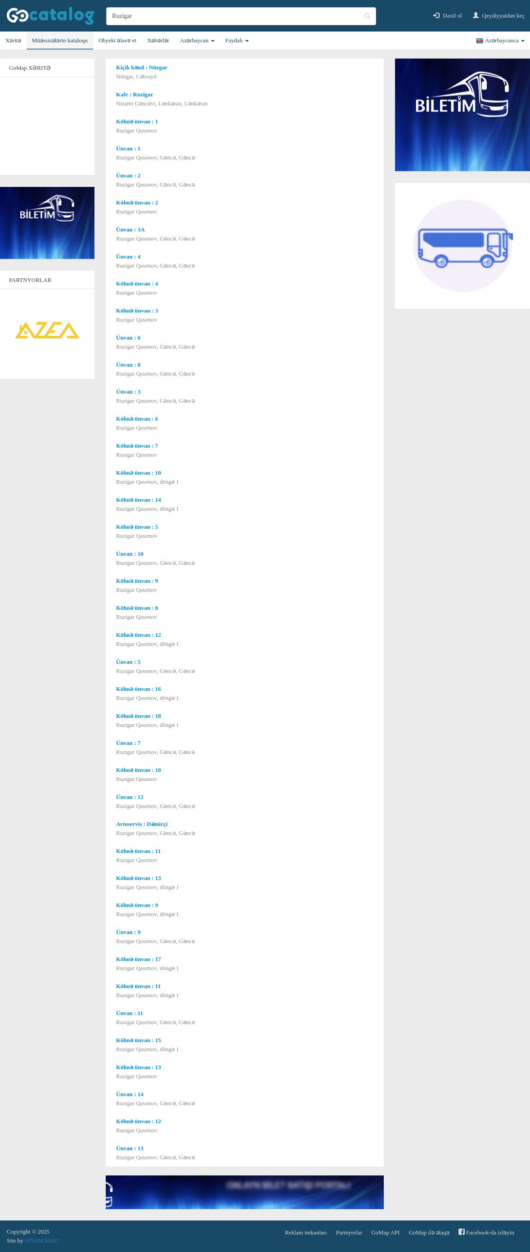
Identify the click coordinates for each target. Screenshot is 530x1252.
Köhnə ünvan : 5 (137, 526)
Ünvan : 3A (130, 229)
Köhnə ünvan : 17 (138, 959)
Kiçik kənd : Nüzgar (141, 67)
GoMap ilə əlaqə (429, 1232)
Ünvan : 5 (128, 661)
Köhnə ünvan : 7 (137, 445)
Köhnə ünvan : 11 (138, 851)
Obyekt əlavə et (117, 40)
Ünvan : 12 (130, 797)
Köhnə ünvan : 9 (137, 580)
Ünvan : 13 (130, 1148)
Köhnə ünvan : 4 (137, 283)
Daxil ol (447, 15)
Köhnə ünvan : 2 (137, 202)
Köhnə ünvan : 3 (137, 310)
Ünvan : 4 (128, 256)
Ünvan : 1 (128, 148)
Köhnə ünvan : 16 (138, 688)
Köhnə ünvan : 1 (137, 121)
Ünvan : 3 (128, 391)
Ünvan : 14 (130, 1094)
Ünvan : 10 (130, 553)
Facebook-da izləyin (486, 1232)
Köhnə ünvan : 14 (138, 499)
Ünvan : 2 (128, 175)
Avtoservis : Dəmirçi (141, 824)
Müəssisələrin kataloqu (60, 40)
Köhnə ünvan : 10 (138, 472)
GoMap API (385, 1232)
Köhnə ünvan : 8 (137, 607)
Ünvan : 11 (129, 1013)
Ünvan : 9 (128, 932)
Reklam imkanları (306, 1232)
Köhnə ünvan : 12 (138, 634)
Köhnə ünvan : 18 (138, 715)
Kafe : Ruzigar (134, 94)
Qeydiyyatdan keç (499, 15)
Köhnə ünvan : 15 (138, 1040)
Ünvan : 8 (128, 364)
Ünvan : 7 (128, 742)
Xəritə (13, 40)
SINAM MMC (42, 1240)
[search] (241, 16)
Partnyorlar (349, 1232)
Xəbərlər (158, 40)
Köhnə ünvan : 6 (137, 418)
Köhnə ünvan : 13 (138, 878)
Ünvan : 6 (128, 337)
